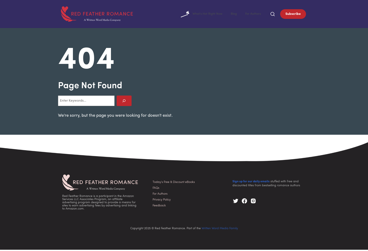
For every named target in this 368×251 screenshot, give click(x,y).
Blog (231, 14)
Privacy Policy (162, 201)
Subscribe (293, 14)
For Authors (252, 14)
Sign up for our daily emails (251, 182)
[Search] (124, 102)
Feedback (159, 206)
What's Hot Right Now (197, 14)
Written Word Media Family (220, 229)
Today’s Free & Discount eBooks (174, 183)
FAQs (156, 189)
